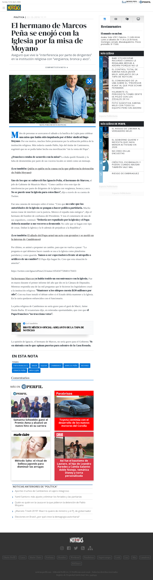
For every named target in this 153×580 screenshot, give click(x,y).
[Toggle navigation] (4, 7)
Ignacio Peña (19, 370)
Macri (34, 365)
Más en (26, 386)
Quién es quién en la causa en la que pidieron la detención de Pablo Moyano (50, 504)
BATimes (76, 563)
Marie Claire (36, 557)
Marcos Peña (71, 365)
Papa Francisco (20, 365)
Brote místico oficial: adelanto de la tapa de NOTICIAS (53, 329)
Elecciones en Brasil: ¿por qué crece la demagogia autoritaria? (47, 516)
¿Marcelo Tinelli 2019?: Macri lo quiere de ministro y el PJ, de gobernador (53, 511)
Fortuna (50, 557)
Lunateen (144, 557)
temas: (15, 362)
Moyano (85, 365)
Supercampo (104, 557)
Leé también (32, 323)
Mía (134, 557)
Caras (22, 557)
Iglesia (44, 365)
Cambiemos (56, 365)
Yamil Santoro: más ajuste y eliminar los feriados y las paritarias (48, 496)
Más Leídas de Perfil (113, 124)
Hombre (62, 557)
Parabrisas (89, 557)
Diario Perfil (9, 557)
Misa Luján (34, 370)
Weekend (75, 557)
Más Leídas (107, 53)
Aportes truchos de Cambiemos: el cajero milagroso (42, 491)
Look (117, 557)
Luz (126, 557)
